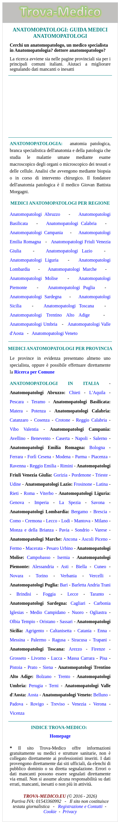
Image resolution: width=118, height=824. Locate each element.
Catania (85, 630)
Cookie (50, 811)
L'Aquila (97, 392)
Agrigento (34, 630)
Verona (99, 704)
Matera (16, 410)
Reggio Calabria (91, 420)
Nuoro (78, 612)
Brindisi (23, 594)
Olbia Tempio (22, 621)
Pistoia (16, 667)
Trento (64, 676)
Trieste (101, 475)
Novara (16, 575)
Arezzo (75, 649)
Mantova (82, 520)
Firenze (98, 649)
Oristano (47, 621)
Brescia (100, 511)
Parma (81, 456)
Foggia (49, 594)
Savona (98, 502)
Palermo (38, 639)
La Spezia (69, 502)
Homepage (60, 736)
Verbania (68, 575)
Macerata (34, 548)
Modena (63, 456)
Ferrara (16, 456)
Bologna (97, 447)
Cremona (33, 520)
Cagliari (77, 603)
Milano (101, 520)
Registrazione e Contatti (80, 806)
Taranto (97, 594)
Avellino (17, 438)
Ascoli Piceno (95, 539)
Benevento (40, 438)
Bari (64, 584)
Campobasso (38, 557)
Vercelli (96, 575)
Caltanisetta (61, 630)
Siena (48, 667)
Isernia (63, 557)
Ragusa (59, 639)
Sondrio (82, 529)
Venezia (79, 704)
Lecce (72, 594)
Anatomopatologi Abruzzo (35, 214)
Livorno (38, 658)
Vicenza (17, 713)
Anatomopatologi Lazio (69, 250)
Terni (54, 685)
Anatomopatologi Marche (72, 269)
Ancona (70, 539)
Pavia (64, 529)
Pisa (103, 658)
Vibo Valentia (24, 429)
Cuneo (100, 566)
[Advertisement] (60, 106)
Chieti (74, 392)
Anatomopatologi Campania (36, 232)
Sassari (66, 621)
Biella (81, 566)
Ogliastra (98, 612)
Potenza (38, 410)
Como (15, 520)
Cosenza (42, 420)
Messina (17, 639)
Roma (29, 493)
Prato (32, 667)
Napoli (81, 438)
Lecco (51, 520)
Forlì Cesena (39, 456)
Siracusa (79, 639)
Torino (42, 575)
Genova (17, 502)
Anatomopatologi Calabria (71, 223)
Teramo (38, 401)
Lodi (65, 520)
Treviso (58, 704)
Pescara (17, 401)
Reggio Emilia (43, 465)
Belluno (100, 694)
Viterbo (47, 493)
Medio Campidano (48, 612)
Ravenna (18, 465)
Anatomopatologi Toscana (69, 305)
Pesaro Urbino (59, 548)
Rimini (66, 465)
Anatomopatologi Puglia (71, 287)
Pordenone (81, 475)
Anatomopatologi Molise (34, 278)
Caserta (63, 438)
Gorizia (60, 475)
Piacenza (99, 456)
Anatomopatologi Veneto (55, 333)
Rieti (14, 493)
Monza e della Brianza (32, 529)
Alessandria (43, 566)
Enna (102, 630)
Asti (65, 566)
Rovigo (37, 704)
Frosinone (83, 484)
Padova (16, 704)
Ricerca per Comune (34, 371)
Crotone (63, 420)
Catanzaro (19, 420)
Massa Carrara (81, 658)
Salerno (100, 438)
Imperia (41, 502)
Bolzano (43, 676)
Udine (15, 484)
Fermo (16, 548)
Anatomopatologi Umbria (33, 324)
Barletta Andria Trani (91, 584)
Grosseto (18, 658)
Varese (101, 529)
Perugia (36, 685)
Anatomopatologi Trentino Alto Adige (50, 315)
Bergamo (79, 511)
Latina (102, 484)
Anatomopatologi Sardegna (36, 296)
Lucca (56, 658)
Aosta (32, 694)
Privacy (69, 811)
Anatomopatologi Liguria (34, 260)
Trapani (100, 639)
